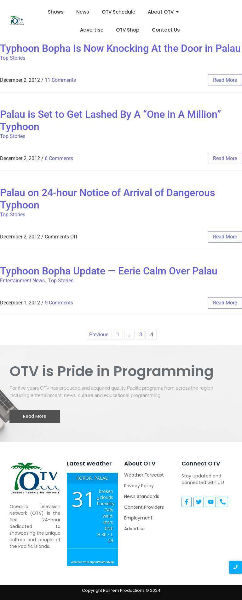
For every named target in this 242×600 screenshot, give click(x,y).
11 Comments (60, 80)
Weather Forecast (144, 475)
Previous (98, 335)
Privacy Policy (139, 486)
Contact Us (166, 30)
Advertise (91, 30)
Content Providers (144, 507)
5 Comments (59, 303)
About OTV (161, 12)
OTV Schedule (118, 12)
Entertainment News (22, 281)
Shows (56, 12)
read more (225, 80)
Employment (138, 518)
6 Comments (59, 158)
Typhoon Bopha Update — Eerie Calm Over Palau (108, 271)
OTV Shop (127, 30)
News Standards (141, 496)
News (82, 12)
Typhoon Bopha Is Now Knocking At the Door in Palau (120, 48)
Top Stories (12, 58)
